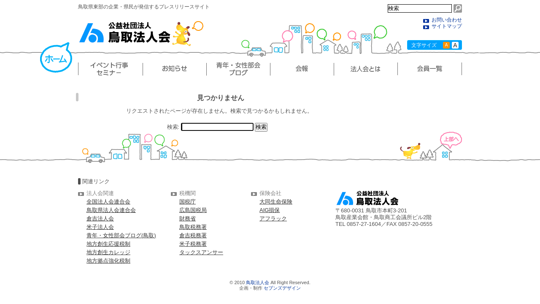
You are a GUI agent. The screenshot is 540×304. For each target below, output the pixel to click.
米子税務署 (193, 244)
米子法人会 (100, 227)
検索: (173, 127)
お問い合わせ (447, 20)
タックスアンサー (201, 252)
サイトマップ (447, 26)
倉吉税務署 (193, 235)
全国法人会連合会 (108, 201)
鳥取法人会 (257, 282)
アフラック (273, 218)
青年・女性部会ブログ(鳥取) (121, 235)
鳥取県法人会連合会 (111, 210)
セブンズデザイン (282, 287)
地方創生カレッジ (108, 252)
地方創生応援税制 (108, 244)
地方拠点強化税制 (108, 261)
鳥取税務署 (193, 227)
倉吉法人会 (100, 218)
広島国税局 (193, 210)
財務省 (187, 218)
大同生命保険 (275, 201)
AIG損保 (269, 210)
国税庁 (187, 201)
